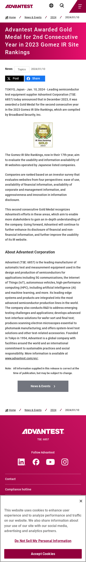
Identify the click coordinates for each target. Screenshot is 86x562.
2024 (53, 17)
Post (13, 78)
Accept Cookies (43, 556)
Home (12, 17)
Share (33, 78)
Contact (10, 479)
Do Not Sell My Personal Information (43, 543)
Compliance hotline (18, 489)
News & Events (33, 17)
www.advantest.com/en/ (21, 358)
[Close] (81, 503)
